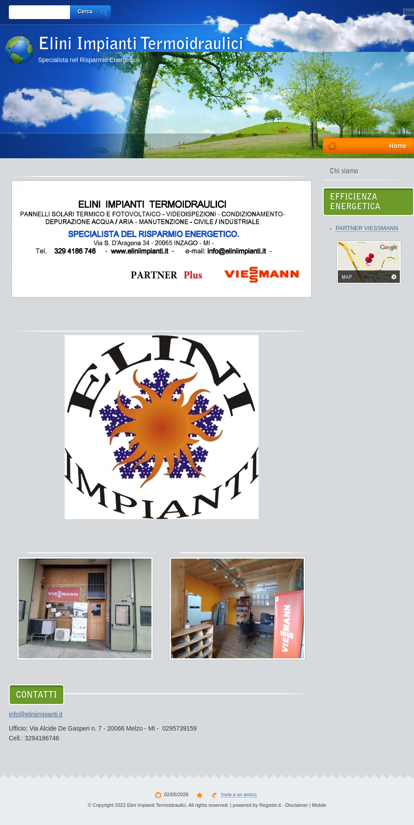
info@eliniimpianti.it (35, 714)
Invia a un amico (238, 794)
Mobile (319, 805)
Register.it (270, 805)
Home (397, 145)
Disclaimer (296, 805)
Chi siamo (344, 171)
